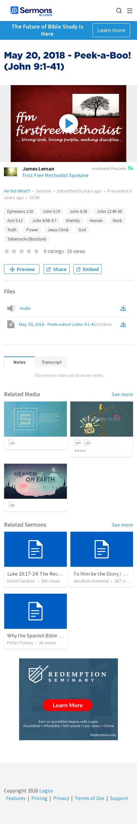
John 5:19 (51, 211)
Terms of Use (89, 798)
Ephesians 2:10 (20, 211)
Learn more (111, 30)
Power (32, 230)
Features (16, 798)
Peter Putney (20, 643)
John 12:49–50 (109, 211)
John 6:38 (78, 211)
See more (122, 394)
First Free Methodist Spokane (55, 175)
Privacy (61, 798)
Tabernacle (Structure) (26, 239)
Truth (11, 230)
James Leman (38, 168)
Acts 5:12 (14, 220)
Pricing (39, 798)
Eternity (73, 220)
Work (117, 220)
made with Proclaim (112, 169)
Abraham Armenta (91, 581)
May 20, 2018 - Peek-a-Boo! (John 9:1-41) (65, 324)
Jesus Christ (58, 230)
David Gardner (21, 581)
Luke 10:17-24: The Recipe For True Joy (50, 573)
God (82, 230)
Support (119, 798)
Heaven (96, 220)
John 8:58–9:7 (44, 220)
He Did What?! (17, 191)
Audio (25, 308)
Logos (45, 790)
